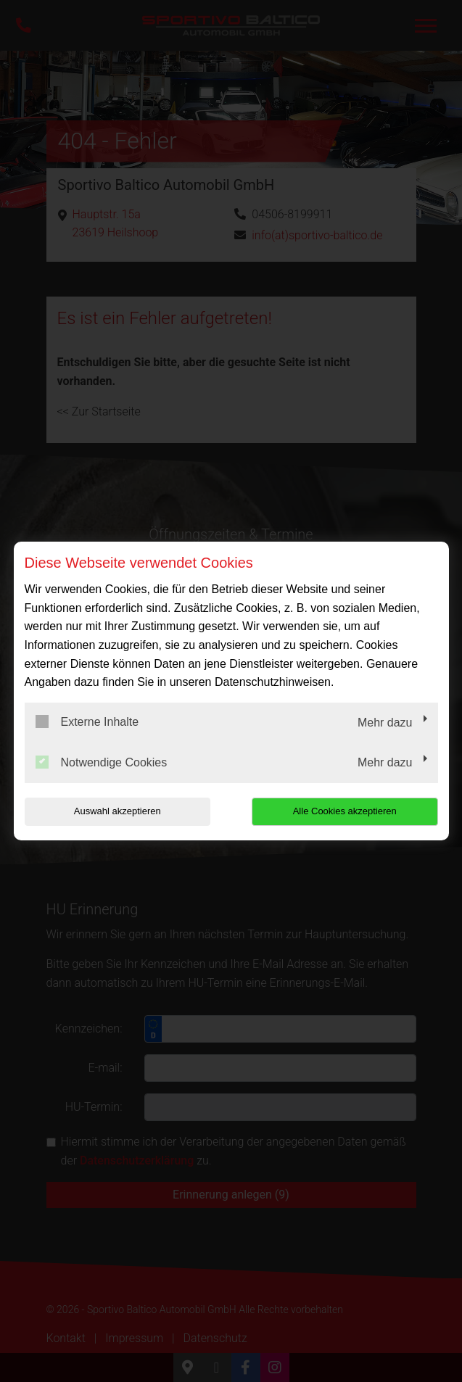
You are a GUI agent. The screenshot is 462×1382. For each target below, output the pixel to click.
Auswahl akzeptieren (117, 811)
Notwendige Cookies (102, 762)
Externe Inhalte (87, 721)
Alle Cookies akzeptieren (345, 811)
